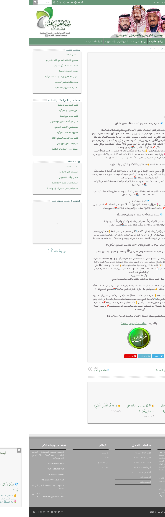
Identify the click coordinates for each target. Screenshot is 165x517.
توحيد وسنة (147, 49)
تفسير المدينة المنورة (39, 71)
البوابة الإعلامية (66, 41)
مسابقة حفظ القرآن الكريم (37, 65)
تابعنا (148, 2)
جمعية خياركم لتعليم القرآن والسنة (33, 188)
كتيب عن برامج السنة (39, 116)
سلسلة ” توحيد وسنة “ (104, 323)
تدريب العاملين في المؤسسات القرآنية (32, 76)
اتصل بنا (127, 2)
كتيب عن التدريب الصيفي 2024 (35, 138)
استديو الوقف (43, 54)
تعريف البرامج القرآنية (39, 110)
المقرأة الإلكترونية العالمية (37, 87)
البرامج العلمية (128, 41)
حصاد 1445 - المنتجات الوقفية (36, 149)
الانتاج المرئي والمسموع (88, 41)
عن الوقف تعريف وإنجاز (38, 143)
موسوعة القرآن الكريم (39, 171)
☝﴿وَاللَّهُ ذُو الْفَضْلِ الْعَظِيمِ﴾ (78, 405)
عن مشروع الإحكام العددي (37, 127)
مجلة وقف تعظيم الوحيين (37, 82)
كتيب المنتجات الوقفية (39, 105)
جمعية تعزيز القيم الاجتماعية (36, 182)
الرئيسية (156, 2)
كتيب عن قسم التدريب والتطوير (35, 121)
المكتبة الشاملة (42, 166)
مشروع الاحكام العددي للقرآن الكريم (33, 60)
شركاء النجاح (138, 2)
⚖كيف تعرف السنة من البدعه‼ (139, 369)
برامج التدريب (110, 41)
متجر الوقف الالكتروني (39, 177)
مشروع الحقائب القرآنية (38, 132)
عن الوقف (146, 41)
